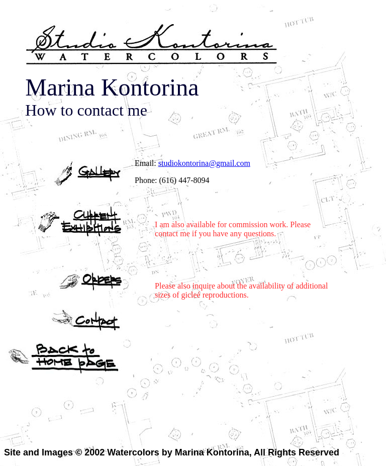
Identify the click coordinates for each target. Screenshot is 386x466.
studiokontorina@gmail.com (204, 163)
